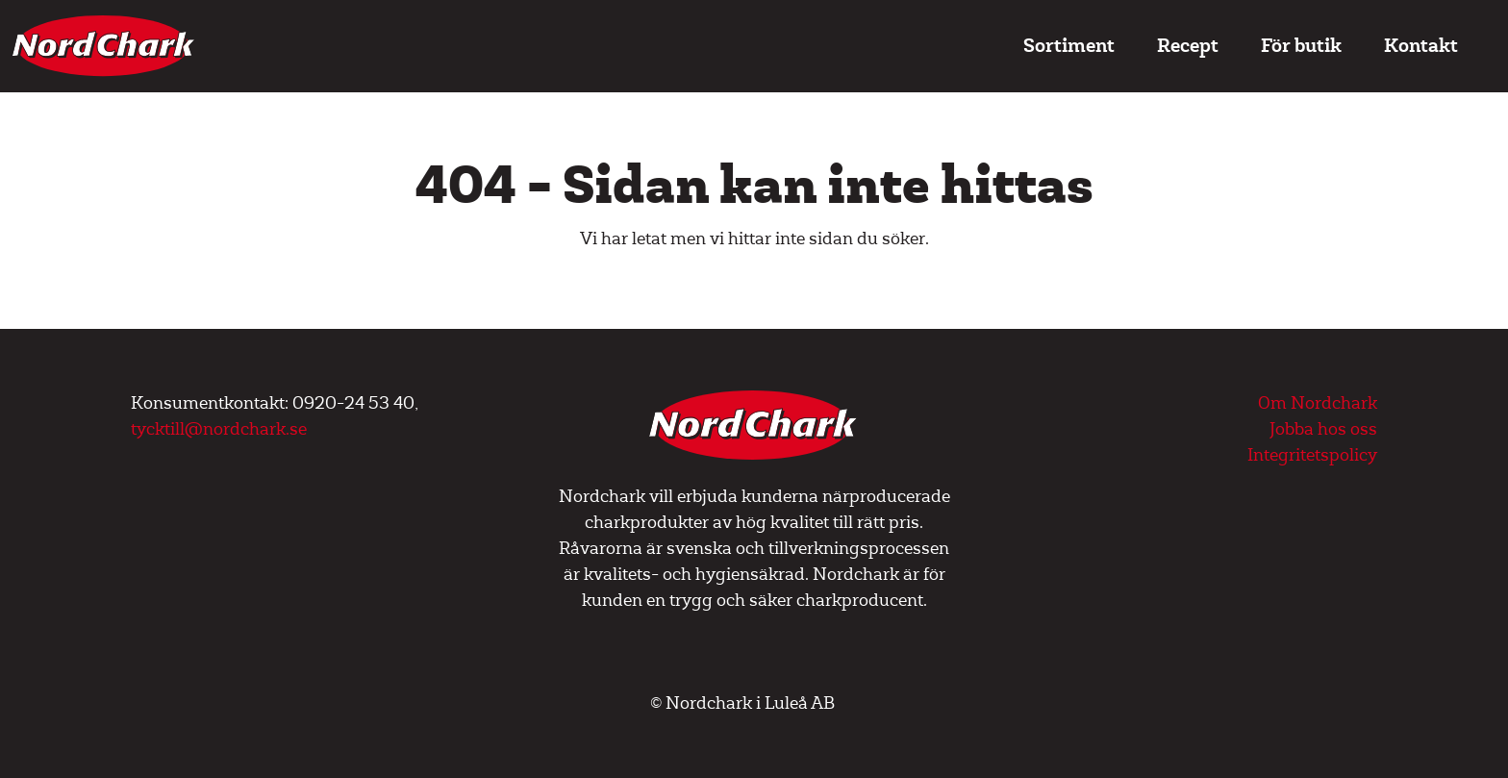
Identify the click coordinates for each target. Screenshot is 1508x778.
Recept (1188, 46)
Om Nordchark (1317, 403)
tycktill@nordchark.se (219, 429)
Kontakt (1421, 46)
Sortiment (1069, 46)
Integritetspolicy (1312, 455)
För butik (1301, 46)
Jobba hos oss (1323, 429)
